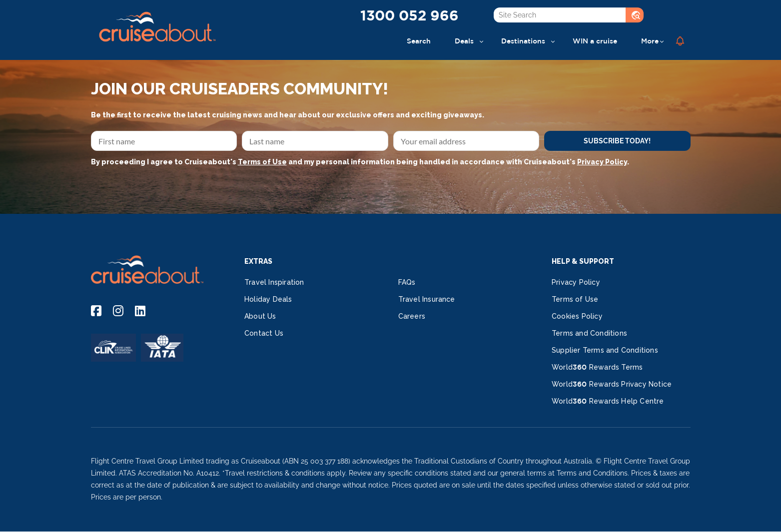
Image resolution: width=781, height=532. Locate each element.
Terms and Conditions (589, 333)
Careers (411, 316)
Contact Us (263, 333)
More (650, 40)
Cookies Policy (577, 316)
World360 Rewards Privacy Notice (612, 384)
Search (419, 40)
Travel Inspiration (274, 282)
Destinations (523, 40)
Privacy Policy (602, 162)
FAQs (407, 282)
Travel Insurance (426, 299)
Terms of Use (262, 162)
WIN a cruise (595, 40)
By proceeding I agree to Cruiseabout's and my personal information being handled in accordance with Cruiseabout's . (360, 162)
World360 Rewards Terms (597, 367)
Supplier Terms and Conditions (605, 350)
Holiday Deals (268, 299)
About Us (260, 316)
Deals (464, 40)
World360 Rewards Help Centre (608, 401)
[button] (680, 40)
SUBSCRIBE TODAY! (617, 141)
